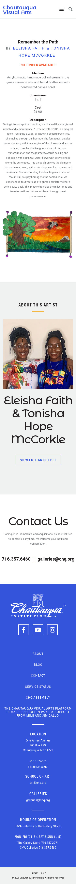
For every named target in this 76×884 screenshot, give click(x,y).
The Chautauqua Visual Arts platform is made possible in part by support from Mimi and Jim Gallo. (38, 711)
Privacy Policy (38, 873)
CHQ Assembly (38, 697)
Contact (38, 675)
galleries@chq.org (55, 559)
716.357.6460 (16, 559)
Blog (38, 664)
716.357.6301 (38, 761)
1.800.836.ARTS (38, 767)
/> (38, 605)
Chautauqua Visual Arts (19, 9)
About (38, 653)
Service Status (38, 686)
